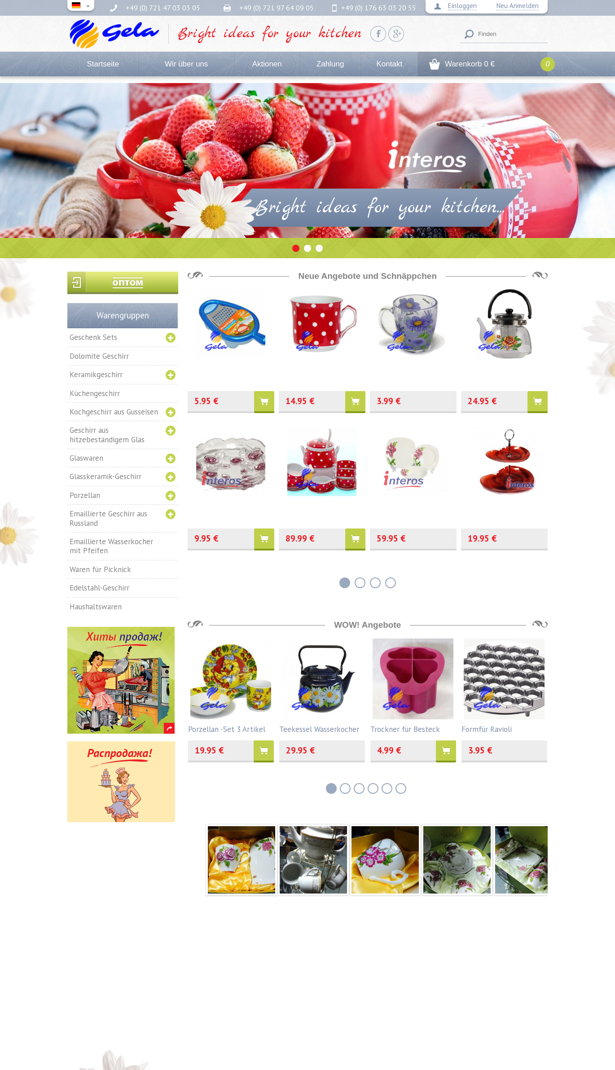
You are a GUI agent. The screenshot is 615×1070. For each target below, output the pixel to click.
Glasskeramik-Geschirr (105, 476)
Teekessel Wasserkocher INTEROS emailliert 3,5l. (319, 728)
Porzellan (85, 495)
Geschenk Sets (93, 337)
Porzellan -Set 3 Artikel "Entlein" (226, 728)
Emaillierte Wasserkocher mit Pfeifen (111, 546)
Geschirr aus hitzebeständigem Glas (107, 434)
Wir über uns (186, 64)
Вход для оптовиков (122, 283)
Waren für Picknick (100, 569)
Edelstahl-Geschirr (99, 588)
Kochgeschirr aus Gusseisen (114, 412)
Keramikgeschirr (96, 374)
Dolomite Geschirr (99, 356)
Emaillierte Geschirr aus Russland (108, 518)
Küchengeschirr (95, 393)
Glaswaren (86, 458)
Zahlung (330, 64)
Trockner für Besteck (405, 728)
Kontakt (389, 64)
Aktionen (267, 64)
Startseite (103, 64)
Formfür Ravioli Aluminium (486, 728)
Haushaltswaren (96, 607)
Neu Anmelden (517, 6)
